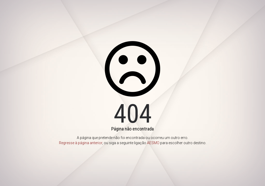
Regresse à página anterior (80, 143)
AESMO (153, 143)
